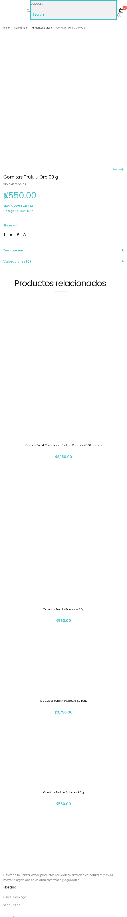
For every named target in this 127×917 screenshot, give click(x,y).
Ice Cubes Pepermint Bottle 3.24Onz (63, 701)
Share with (11, 225)
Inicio (6, 27)
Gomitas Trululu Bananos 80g (63, 609)
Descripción (13, 250)
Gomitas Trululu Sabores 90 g (63, 792)
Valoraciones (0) (17, 261)
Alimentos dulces (42, 27)
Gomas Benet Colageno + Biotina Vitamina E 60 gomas (63, 445)
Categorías (20, 27)
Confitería (26, 211)
